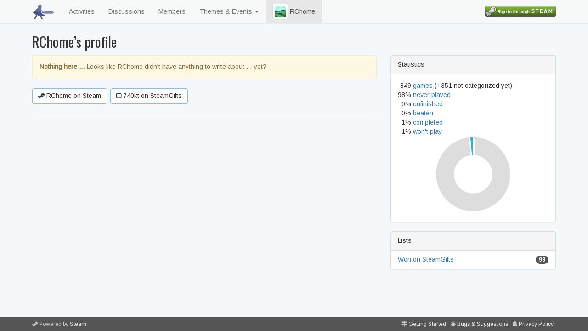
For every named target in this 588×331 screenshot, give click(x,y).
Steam (78, 324)
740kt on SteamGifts (149, 95)
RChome (293, 11)
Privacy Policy (536, 324)
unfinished (428, 104)
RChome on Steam (69, 95)
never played (432, 94)
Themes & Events (229, 11)
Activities (82, 11)
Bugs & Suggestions (482, 324)
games (423, 85)
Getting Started (427, 324)
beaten (423, 113)
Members (172, 11)
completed (428, 122)
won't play (427, 131)
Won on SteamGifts (426, 259)
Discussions (126, 11)
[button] (280, 11)
